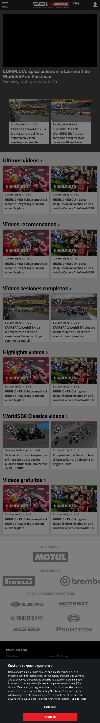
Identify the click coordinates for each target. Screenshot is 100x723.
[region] (50, 691)
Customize (50, 706)
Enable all (49, 716)
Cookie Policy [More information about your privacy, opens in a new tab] (79, 698)
